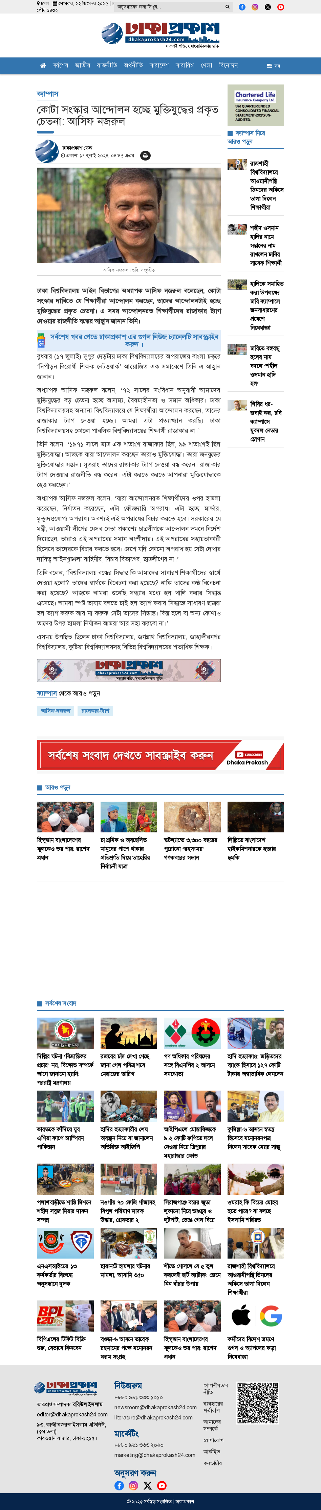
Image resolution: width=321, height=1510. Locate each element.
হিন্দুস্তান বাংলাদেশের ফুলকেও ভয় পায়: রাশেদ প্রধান (63, 848)
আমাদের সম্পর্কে (212, 1425)
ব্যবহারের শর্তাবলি (213, 1407)
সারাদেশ (159, 66)
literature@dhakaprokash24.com (153, 1417)
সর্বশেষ (60, 66)
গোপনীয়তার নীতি (216, 1389)
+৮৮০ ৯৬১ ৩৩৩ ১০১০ (138, 1397)
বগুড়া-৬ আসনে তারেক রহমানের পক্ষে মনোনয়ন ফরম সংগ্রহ (126, 1348)
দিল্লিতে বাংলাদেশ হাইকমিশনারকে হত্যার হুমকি (252, 848)
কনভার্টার (213, 1463)
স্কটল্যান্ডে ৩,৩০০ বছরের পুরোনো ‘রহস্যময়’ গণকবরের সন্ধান (190, 848)
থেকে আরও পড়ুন (68, 693)
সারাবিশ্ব (185, 66)
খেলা (206, 66)
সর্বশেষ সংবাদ (60, 1003)
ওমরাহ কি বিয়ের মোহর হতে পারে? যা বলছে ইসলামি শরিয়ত (253, 1211)
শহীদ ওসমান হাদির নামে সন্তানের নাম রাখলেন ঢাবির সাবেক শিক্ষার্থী (265, 245)
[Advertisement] (160, 942)
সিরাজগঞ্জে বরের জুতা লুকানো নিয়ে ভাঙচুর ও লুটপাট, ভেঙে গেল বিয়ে (189, 1211)
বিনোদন (228, 66)
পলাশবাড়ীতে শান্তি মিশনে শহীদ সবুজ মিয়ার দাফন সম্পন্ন (64, 1211)
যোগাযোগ (213, 1440)
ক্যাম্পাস (47, 93)
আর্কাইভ (212, 1451)
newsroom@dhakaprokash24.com (155, 1407)
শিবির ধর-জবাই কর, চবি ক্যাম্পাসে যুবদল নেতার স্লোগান (265, 421)
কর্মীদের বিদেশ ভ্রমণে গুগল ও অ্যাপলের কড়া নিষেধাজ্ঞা (252, 1348)
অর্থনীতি (133, 66)
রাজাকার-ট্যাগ (95, 710)
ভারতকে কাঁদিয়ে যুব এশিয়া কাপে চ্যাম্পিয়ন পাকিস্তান (60, 1138)
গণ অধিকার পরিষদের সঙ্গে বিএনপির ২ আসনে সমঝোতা (189, 1065)
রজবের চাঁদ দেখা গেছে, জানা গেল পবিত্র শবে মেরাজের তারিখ (126, 1065)
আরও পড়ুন (57, 787)
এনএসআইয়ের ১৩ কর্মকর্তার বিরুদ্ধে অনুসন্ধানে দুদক (57, 1275)
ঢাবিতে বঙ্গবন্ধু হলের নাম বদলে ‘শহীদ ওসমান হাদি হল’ (264, 366)
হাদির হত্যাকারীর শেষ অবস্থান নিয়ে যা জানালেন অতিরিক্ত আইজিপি (127, 1138)
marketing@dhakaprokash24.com (154, 1455)
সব (273, 66)
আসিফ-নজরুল (55, 710)
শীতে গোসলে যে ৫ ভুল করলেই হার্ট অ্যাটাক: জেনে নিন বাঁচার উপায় (192, 1275)
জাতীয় (82, 66)
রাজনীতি (107, 66)
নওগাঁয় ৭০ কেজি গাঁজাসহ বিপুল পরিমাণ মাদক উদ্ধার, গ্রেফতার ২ (128, 1211)
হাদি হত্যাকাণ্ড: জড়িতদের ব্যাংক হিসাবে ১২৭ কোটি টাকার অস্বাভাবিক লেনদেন (255, 1065)
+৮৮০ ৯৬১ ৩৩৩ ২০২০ (139, 1444)
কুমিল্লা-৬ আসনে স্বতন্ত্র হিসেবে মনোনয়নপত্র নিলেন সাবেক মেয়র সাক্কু (254, 1138)
